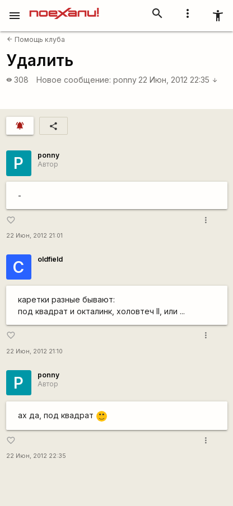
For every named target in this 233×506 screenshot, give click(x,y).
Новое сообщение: (73, 79)
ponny (125, 79)
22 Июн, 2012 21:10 (34, 351)
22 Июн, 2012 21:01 (34, 235)
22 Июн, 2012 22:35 (178, 79)
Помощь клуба (36, 39)
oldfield (50, 259)
